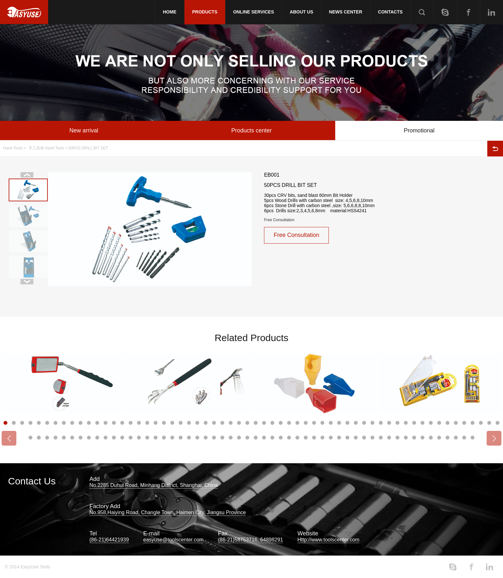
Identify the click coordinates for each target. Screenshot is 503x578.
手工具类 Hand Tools (46, 148)
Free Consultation (279, 220)
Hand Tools (12, 148)
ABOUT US (301, 11)
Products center (251, 130)
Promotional (419, 130)
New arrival (83, 130)
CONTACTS (390, 11)
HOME (169, 11)
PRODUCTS (204, 11)
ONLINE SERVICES (253, 11)
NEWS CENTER (345, 11)
